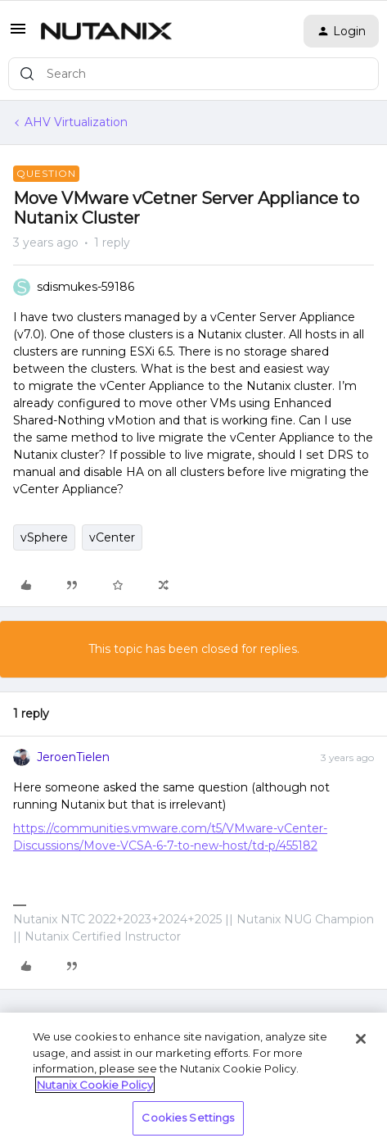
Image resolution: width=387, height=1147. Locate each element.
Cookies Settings (188, 1117)
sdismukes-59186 (85, 286)
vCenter (112, 537)
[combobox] (193, 73)
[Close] (361, 1039)
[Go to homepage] (106, 31)
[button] (18, 34)
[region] (193, 1080)
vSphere (44, 537)
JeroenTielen (73, 757)
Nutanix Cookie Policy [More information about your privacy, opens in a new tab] (95, 1084)
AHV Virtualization (76, 122)
